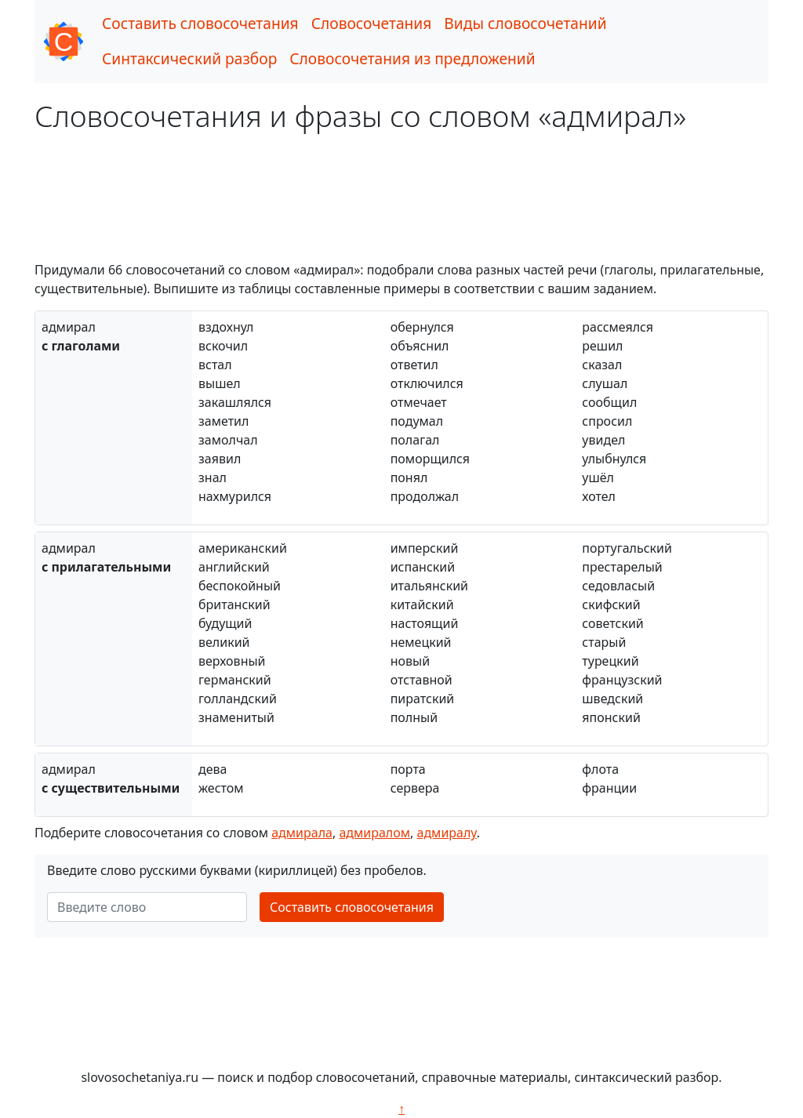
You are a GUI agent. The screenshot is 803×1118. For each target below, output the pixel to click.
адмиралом (374, 832)
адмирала (301, 832)
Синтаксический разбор (189, 58)
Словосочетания (371, 23)
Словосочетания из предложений (412, 58)
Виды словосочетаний (525, 23)
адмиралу (446, 832)
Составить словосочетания (200, 23)
